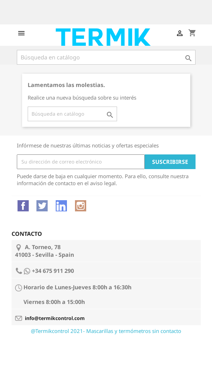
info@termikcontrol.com (55, 318)
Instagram (80, 205)
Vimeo (61, 205)
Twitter (42, 205)
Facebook (23, 205)
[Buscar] (106, 57)
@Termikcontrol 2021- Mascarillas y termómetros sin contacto (106, 330)
